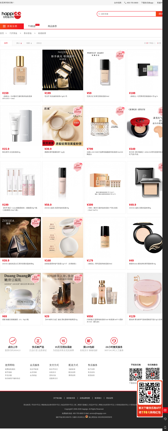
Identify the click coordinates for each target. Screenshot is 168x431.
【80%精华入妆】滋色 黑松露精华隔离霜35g (61, 319)
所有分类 (10, 26)
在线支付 (52, 372)
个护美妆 (13, 33)
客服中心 (161, 3)
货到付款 (52, 375)
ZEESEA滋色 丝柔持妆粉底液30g (57, 208)
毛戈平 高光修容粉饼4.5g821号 (56, 96)
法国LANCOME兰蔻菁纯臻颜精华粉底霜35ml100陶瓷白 (105, 153)
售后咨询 (91, 372)
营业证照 (109, 398)
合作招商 (117, 3)
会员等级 (33, 372)
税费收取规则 (10, 369)
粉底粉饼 (42, 33)
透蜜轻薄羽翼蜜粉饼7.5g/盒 (55, 152)
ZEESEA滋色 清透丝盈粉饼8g (140, 208)
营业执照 (27, 405)
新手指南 (8, 372)
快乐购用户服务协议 (12, 378)
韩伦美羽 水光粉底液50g (11, 152)
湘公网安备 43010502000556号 (100, 417)
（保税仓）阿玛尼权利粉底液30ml (99, 264)
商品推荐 (52, 26)
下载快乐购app (147, 3)
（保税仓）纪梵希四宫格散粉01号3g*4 (143, 96)
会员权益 (33, 375)
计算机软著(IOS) (121, 405)
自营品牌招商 (85, 398)
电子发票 (91, 369)
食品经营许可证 (67, 405)
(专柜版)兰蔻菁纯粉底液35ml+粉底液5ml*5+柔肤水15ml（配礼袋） (105, 321)
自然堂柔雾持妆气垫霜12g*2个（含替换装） (61, 264)
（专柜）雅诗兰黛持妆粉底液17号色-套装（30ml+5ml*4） (102, 209)
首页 (2, 33)
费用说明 (72, 375)
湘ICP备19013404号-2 (64, 417)
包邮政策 (72, 369)
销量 (28, 43)
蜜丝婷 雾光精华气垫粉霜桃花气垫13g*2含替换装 (147, 319)
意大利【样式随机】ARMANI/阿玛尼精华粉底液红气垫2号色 (147, 153)
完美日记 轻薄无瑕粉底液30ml (98, 96)
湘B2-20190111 (79, 417)
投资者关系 (70, 398)
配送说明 (72, 372)
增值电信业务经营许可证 (50, 405)
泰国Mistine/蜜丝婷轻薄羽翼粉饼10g (142, 264)
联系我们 (98, 398)
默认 (18, 43)
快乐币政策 (34, 369)
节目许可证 (36, 405)
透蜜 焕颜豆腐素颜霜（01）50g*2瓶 (15, 319)
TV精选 (31, 26)
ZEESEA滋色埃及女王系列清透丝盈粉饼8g (18, 264)
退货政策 (91, 375)
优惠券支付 (53, 378)
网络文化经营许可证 (106, 405)
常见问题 (8, 375)
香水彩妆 (28, 33)
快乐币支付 (53, 369)
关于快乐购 (57, 398)
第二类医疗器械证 (81, 405)
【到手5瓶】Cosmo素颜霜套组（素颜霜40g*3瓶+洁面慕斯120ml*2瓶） (19, 209)
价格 (39, 43)
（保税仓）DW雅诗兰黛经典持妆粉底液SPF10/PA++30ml (17, 97)
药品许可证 (93, 405)
